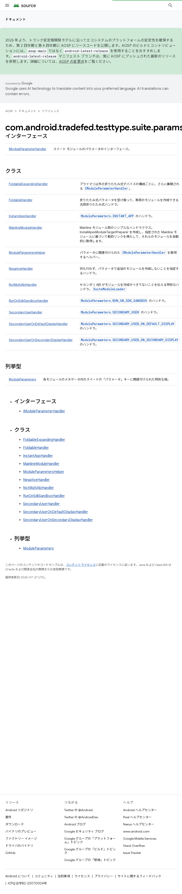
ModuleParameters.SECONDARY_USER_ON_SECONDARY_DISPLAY (129, 340)
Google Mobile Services (139, 839)
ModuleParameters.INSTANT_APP (107, 216)
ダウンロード (14, 824)
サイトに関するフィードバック (139, 876)
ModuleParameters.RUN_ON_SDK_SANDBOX (114, 301)
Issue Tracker (132, 853)
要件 (8, 817)
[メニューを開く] (7, 5)
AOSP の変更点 (71, 61)
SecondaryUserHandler (25, 312)
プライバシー (103, 876)
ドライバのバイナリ (19, 846)
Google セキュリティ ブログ (84, 831)
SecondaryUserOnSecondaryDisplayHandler (41, 340)
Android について (17, 876)
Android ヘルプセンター (140, 810)
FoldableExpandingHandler (28, 184)
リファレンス (50, 111)
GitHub (10, 853)
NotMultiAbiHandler (23, 285)
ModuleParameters (22, 379)
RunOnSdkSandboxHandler (28, 301)
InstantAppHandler (22, 216)
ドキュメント (15, 19)
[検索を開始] (170, 5)
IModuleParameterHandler (27, 149)
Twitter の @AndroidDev (81, 817)
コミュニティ (44, 876)
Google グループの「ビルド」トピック (90, 851)
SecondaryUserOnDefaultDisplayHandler (38, 324)
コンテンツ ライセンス (81, 565)
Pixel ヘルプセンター (137, 817)
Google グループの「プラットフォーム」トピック (90, 840)
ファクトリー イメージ (21, 839)
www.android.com (136, 831)
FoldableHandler (20, 200)
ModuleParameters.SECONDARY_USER (110, 312)
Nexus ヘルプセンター (138, 824)
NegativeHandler (21, 269)
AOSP (9, 111)
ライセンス (82, 876)
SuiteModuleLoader (109, 289)
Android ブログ (75, 824)
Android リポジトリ (19, 810)
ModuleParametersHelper (27, 253)
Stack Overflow (134, 846)
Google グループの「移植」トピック (90, 860)
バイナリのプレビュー (20, 831)
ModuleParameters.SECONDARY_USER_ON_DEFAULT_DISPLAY (127, 324)
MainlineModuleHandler (25, 228)
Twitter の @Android (78, 810)
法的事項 (64, 876)
